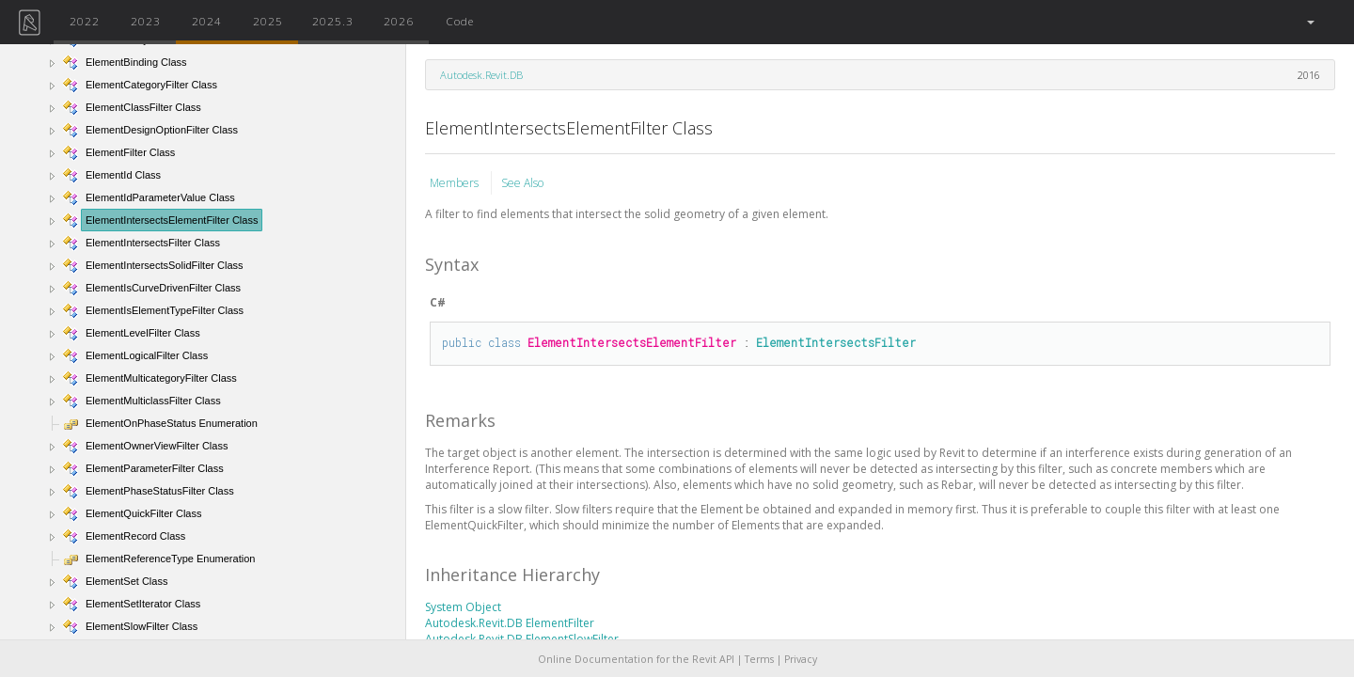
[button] (1309, 22)
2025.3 (333, 20)
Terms (759, 659)
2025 (268, 20)
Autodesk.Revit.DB (481, 75)
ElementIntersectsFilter (836, 342)
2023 (146, 20)
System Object (463, 607)
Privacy (800, 659)
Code (460, 20)
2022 (85, 20)
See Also (522, 183)
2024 (207, 20)
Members (455, 183)
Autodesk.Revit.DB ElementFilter (509, 623)
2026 (399, 20)
